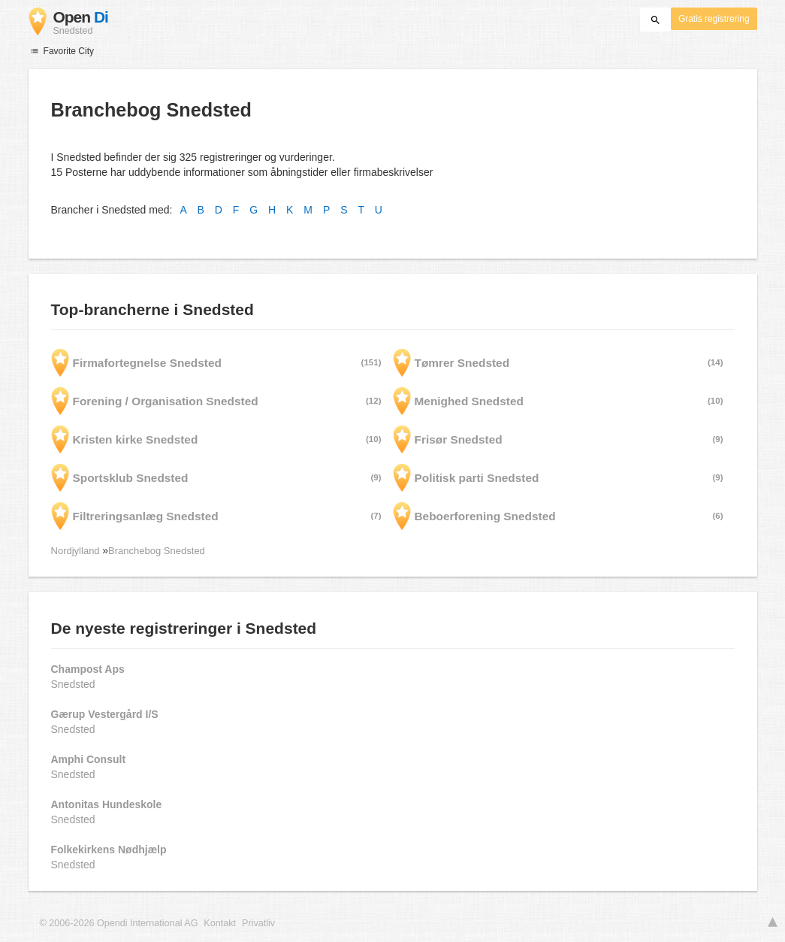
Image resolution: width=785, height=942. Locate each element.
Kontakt (220, 923)
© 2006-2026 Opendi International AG (119, 923)
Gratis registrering (714, 19)
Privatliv (258, 923)
